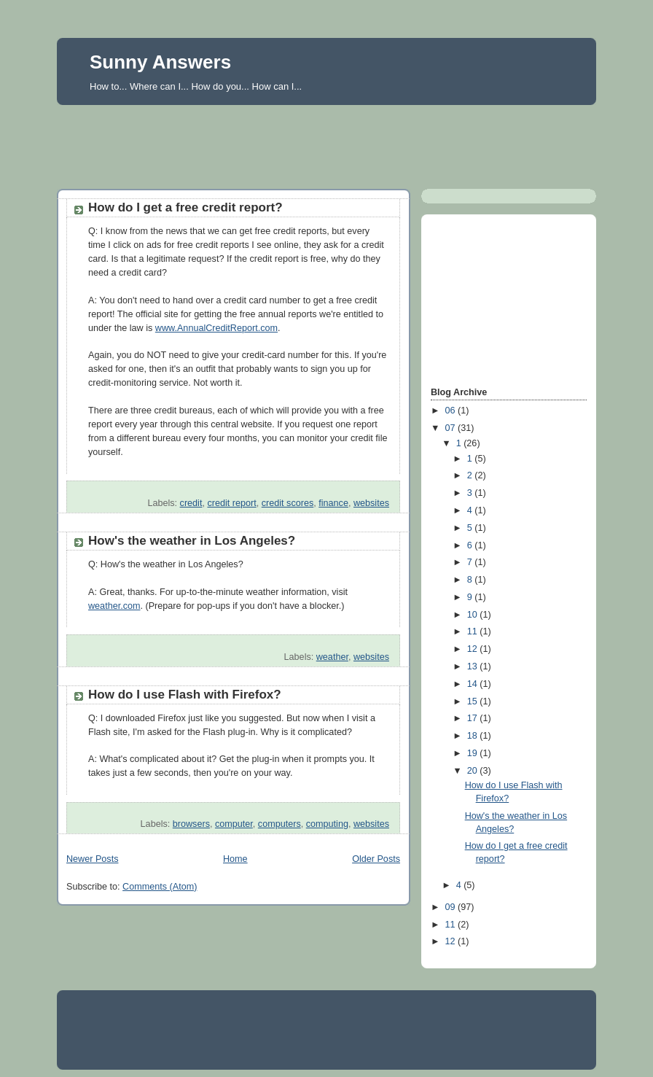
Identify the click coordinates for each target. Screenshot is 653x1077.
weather (332, 657)
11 (473, 631)
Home (235, 859)
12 (473, 649)
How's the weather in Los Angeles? (191, 541)
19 (473, 753)
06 (451, 410)
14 (473, 684)
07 (451, 428)
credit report (231, 503)
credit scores (287, 503)
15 (473, 701)
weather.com (114, 606)
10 (473, 615)
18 (473, 736)
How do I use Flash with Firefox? (184, 694)
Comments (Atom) (159, 887)
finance (333, 503)
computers (279, 824)
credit (191, 503)
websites (371, 503)
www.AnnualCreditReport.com (216, 328)
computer (234, 824)
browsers (191, 824)
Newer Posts (92, 859)
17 (473, 718)
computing (327, 824)
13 (473, 666)
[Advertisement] (326, 143)
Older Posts (376, 859)
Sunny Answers (160, 62)
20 (473, 771)
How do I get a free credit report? (185, 207)
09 (451, 907)
